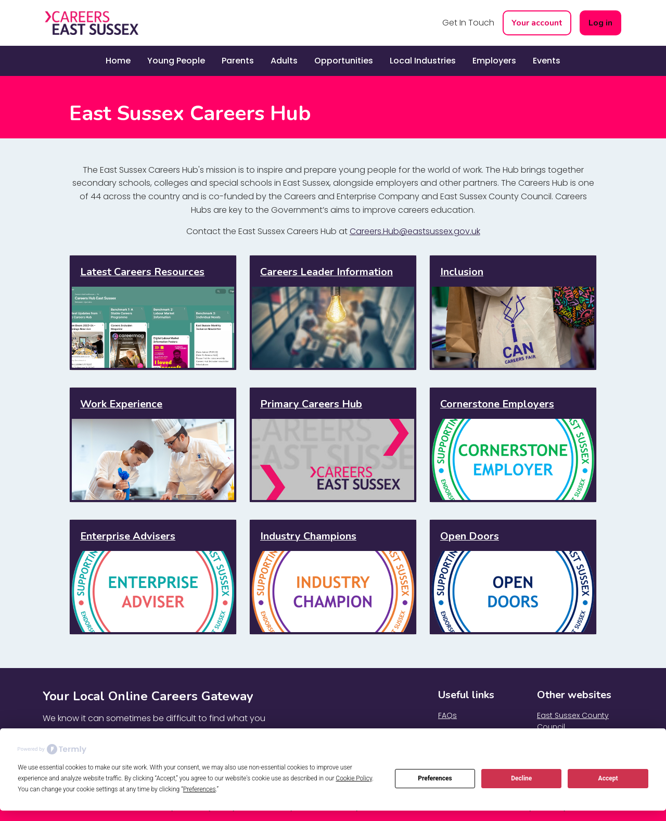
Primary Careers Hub (311, 404)
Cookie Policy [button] (354, 778)
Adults (284, 61)
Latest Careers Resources (142, 272)
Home (118, 61)
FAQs (447, 715)
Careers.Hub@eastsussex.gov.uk (415, 231)
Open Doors (469, 536)
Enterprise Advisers (127, 536)
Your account (536, 23)
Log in (600, 23)
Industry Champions (308, 536)
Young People (176, 61)
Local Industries (423, 61)
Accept (608, 778)
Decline (521, 778)
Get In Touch (468, 23)
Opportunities (343, 61)
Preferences (435, 778)
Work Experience (121, 404)
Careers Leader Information (326, 272)
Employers (494, 61)
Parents (238, 61)
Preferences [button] (199, 789)
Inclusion (461, 272)
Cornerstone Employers (497, 404)
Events (546, 61)
